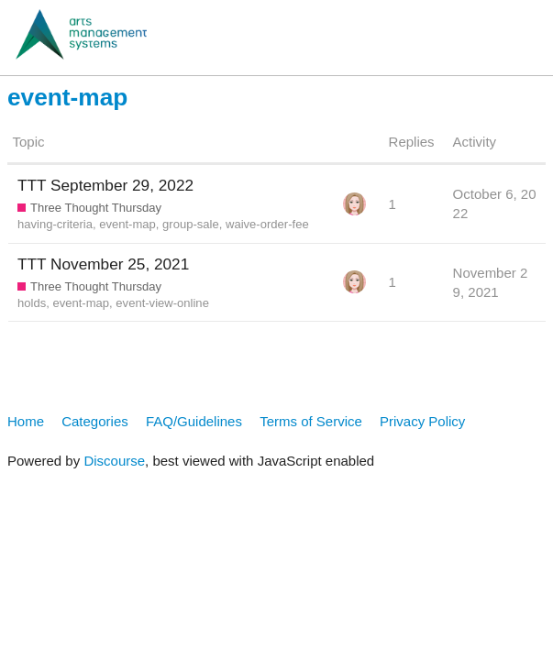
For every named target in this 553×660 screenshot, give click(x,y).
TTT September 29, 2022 (105, 185)
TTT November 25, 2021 (103, 264)
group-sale (190, 224)
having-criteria (55, 224)
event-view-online (162, 303)
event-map (127, 224)
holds (31, 303)
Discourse (114, 460)
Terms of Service (311, 421)
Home (25, 421)
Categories (94, 421)
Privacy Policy (422, 421)
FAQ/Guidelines (194, 421)
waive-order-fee (267, 224)
